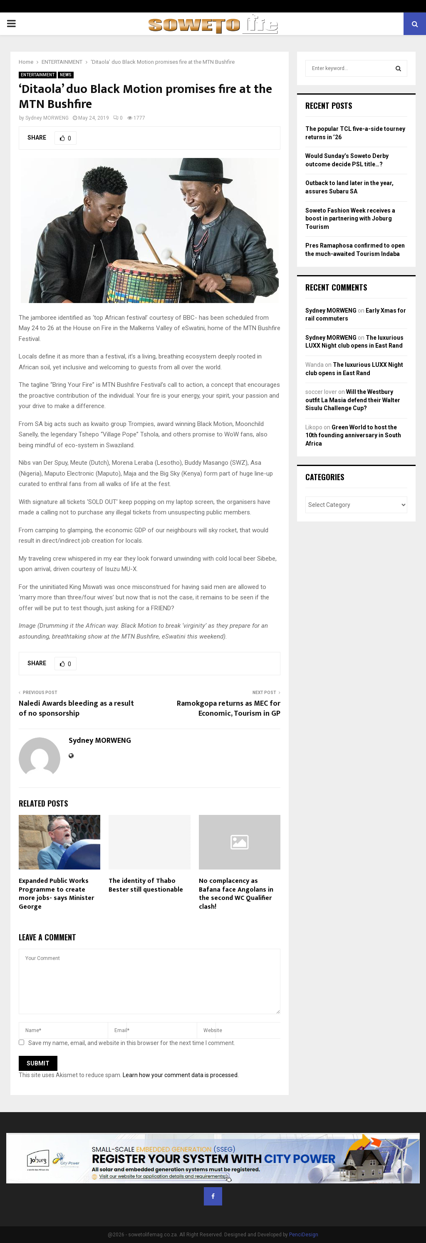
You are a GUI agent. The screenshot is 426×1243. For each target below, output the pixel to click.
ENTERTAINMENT (37, 75)
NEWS (66, 75)
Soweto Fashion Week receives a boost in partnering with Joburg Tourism (350, 218)
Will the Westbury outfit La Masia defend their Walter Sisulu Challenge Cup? (352, 399)
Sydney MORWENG (47, 118)
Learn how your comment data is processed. (181, 1075)
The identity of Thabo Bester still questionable (146, 885)
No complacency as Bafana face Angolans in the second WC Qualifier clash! (236, 893)
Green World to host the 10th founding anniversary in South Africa (353, 435)
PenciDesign (303, 1235)
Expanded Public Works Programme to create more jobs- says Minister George (56, 893)
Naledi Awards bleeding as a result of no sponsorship (76, 708)
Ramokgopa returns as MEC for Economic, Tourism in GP (228, 708)
